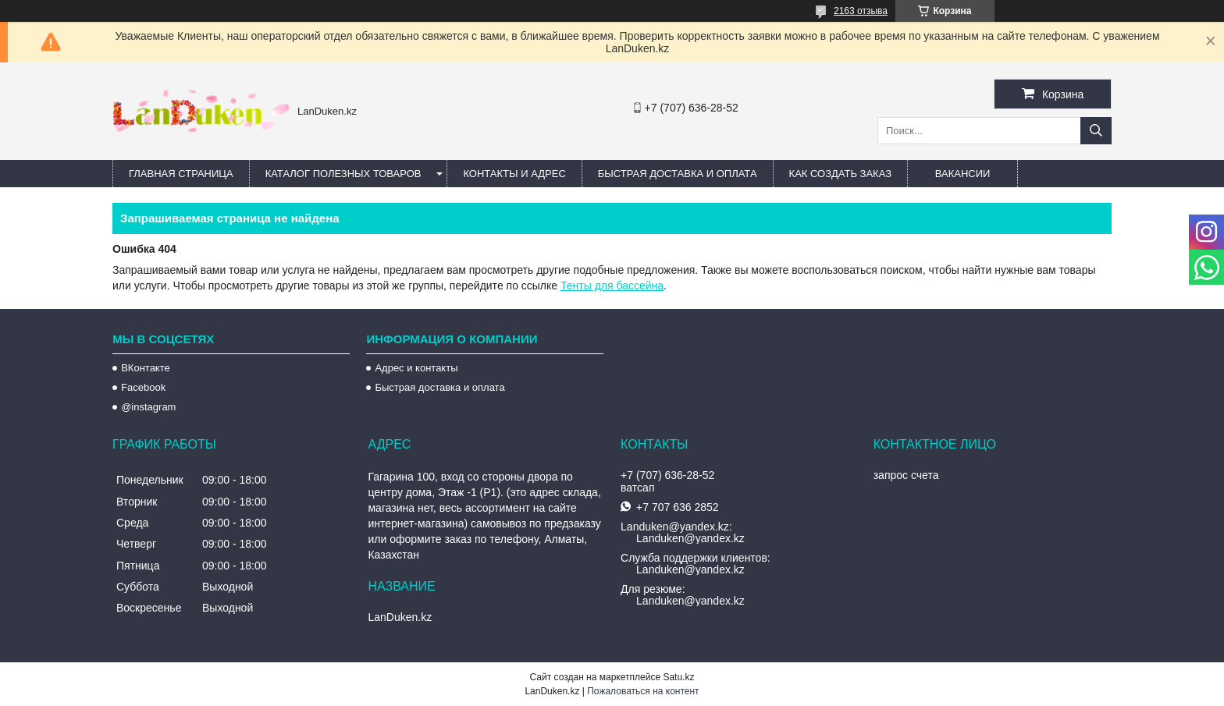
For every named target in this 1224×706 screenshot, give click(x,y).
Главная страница (181, 173)
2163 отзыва (861, 10)
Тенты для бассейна (612, 285)
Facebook (143, 387)
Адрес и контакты (416, 368)
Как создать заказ (840, 173)
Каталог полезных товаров (343, 173)
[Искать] (1096, 130)
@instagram (148, 407)
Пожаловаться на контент (643, 691)
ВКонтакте (145, 368)
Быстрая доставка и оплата (439, 387)
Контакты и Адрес (514, 173)
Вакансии (963, 173)
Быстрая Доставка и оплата (677, 173)
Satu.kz (678, 677)
